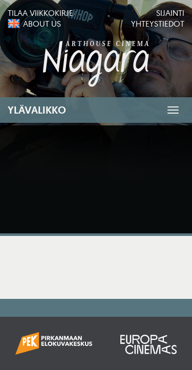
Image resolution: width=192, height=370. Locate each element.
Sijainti (170, 13)
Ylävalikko (37, 110)
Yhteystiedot (157, 23)
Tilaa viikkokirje (40, 13)
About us (42, 23)
